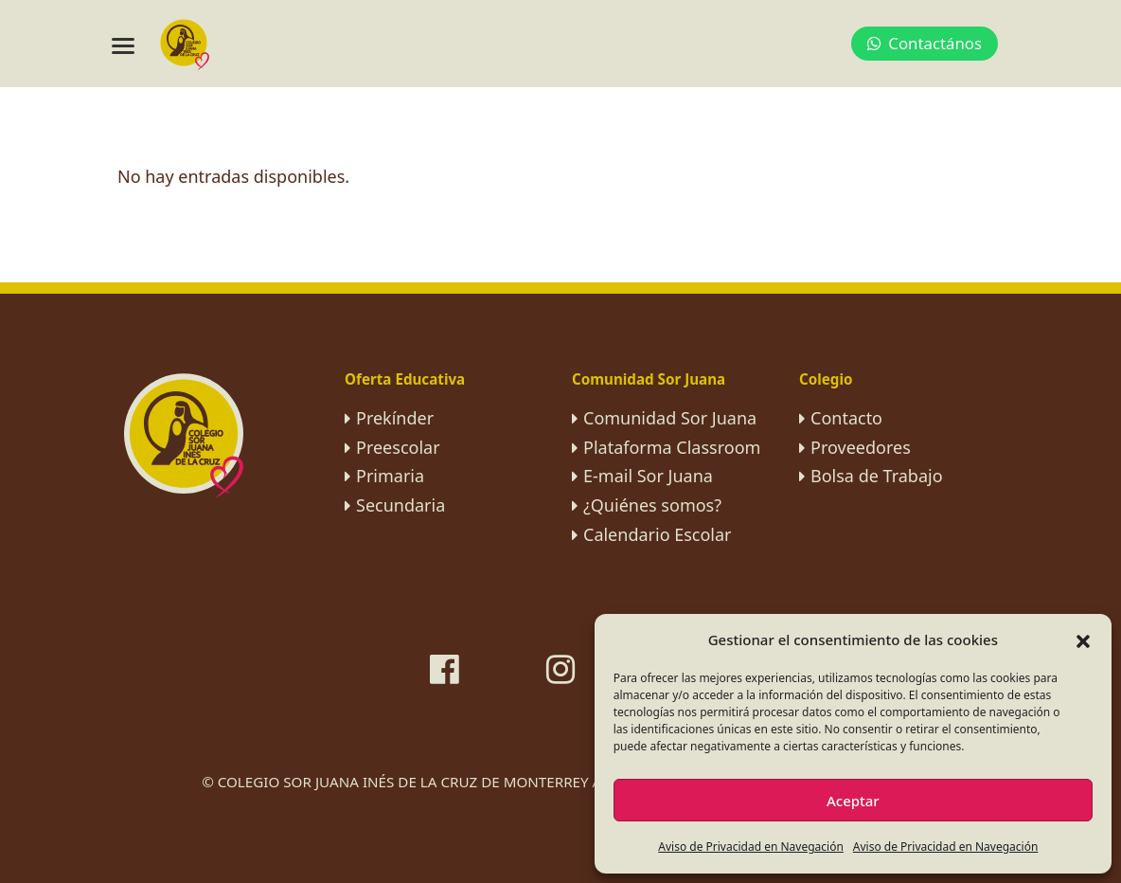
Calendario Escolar (657, 534)
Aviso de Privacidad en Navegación (751, 846)
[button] (1083, 639)
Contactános (924, 43)
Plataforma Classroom (671, 447)
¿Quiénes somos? (652, 505)
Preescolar (398, 447)
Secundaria (400, 505)
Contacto (846, 417)
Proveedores (860, 447)
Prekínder (395, 417)
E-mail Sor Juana (648, 475)
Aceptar (853, 800)
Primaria (390, 475)
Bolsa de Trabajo (876, 475)
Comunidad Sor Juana (669, 417)
